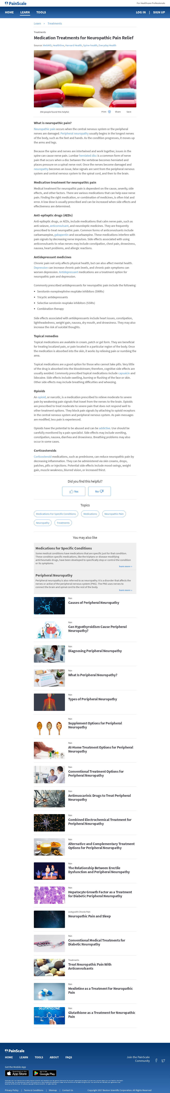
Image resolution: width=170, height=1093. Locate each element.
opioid (42, 397)
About (54, 1057)
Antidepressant (68, 272)
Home (9, 12)
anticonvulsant (59, 226)
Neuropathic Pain (114, 513)
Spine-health (90, 45)
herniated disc (88, 155)
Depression (41, 267)
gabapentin (61, 235)
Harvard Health (73, 45)
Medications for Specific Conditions (56, 513)
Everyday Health (107, 45)
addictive (104, 428)
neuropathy (41, 169)
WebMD (47, 45)
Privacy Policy (12, 1090)
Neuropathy (42, 522)
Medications (90, 513)
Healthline (58, 45)
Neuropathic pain (45, 129)
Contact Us (67, 1090)
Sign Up (159, 12)
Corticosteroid (43, 456)
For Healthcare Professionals (151, 3)
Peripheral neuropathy (74, 133)
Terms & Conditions (33, 1090)
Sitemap (53, 1090)
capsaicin (124, 373)
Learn (25, 12)
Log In (141, 12)
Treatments (55, 23)
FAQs (68, 1057)
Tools (41, 12)
